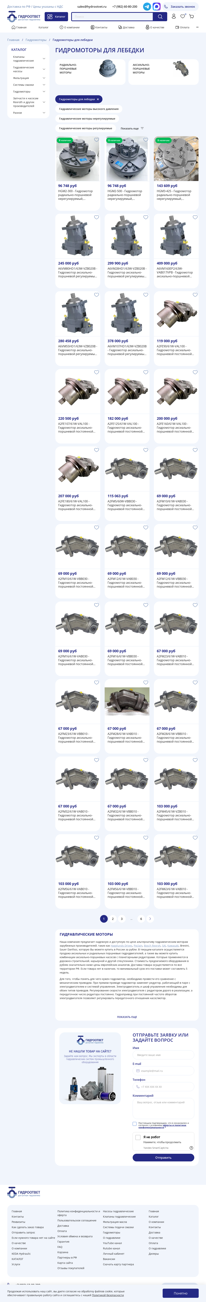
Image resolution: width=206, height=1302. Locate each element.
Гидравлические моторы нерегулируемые (87, 118)
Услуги (16, 1264)
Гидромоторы (21, 91)
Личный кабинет (113, 1253)
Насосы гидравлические (118, 1211)
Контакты (101, 27)
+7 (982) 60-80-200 (124, 7)
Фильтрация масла (115, 1222)
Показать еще (130, 128)
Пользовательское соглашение (76, 1220)
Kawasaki (173, 945)
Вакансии (109, 1259)
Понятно (181, 1293)
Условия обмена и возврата (75, 1236)
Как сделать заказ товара (28, 1227)
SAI (164, 945)
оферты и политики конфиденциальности (162, 1126)
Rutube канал (111, 1248)
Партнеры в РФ (67, 1257)
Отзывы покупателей (70, 1268)
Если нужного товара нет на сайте (33, 1237)
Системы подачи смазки (118, 1227)
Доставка (128, 27)
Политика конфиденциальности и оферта (78, 1213)
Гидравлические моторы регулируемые (85, 128)
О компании (72, 27)
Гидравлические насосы (23, 69)
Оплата (184, 27)
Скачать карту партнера (118, 1264)
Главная (21, 27)
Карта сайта (65, 1263)
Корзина (62, 1252)
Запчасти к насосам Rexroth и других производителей (25, 102)
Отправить (163, 1158)
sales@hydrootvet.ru (91, 7)
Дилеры (154, 1253)
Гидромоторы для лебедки (77, 99)
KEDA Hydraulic (21, 1253)
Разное (17, 112)
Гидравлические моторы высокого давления (89, 109)
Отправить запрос (23, 1232)
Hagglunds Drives (121, 945)
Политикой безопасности (108, 1295)
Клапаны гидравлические (23, 58)
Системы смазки (23, 84)
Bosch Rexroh (152, 945)
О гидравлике (111, 1237)
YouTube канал (112, 1243)
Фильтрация (21, 78)
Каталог (56, 16)
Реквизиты (18, 1222)
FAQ (59, 1247)
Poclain (138, 945)
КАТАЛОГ (17, 1259)
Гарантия (63, 1241)
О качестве (157, 27)
